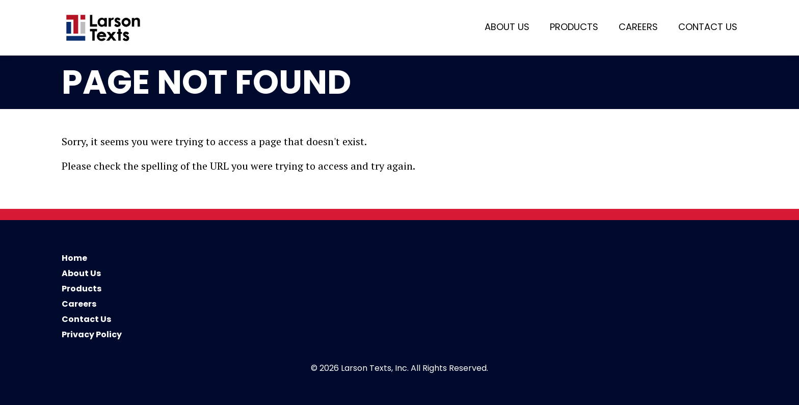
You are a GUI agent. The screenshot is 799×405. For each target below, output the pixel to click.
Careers (638, 26)
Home (74, 258)
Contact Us (707, 26)
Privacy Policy (92, 334)
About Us (507, 26)
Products (574, 26)
